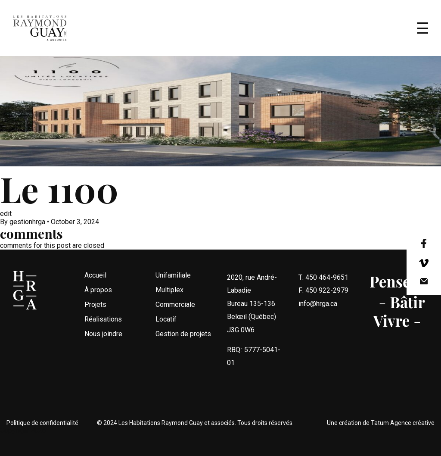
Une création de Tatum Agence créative (381, 422)
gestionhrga (27, 222)
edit (6, 213)
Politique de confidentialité (42, 422)
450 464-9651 (326, 295)
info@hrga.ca (317, 322)
